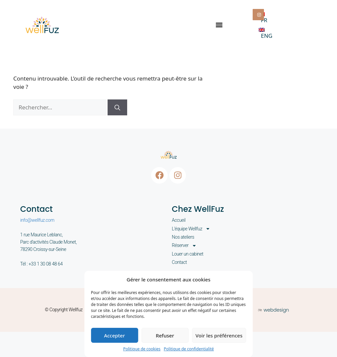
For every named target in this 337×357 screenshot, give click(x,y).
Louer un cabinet (188, 254)
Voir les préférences (219, 335)
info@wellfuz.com (37, 220)
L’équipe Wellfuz (191, 228)
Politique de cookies (141, 349)
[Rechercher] (117, 107)
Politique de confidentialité (189, 349)
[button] (218, 24)
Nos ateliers (183, 237)
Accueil (179, 220)
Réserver (184, 245)
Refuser (165, 335)
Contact (179, 262)
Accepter (114, 335)
